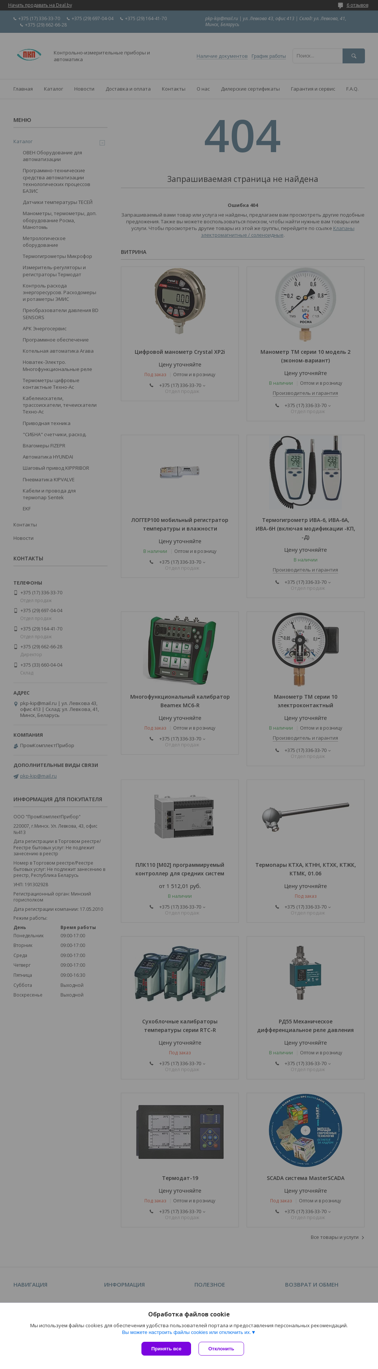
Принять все (166, 1348)
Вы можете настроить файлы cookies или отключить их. (186, 1332)
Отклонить (221, 1348)
